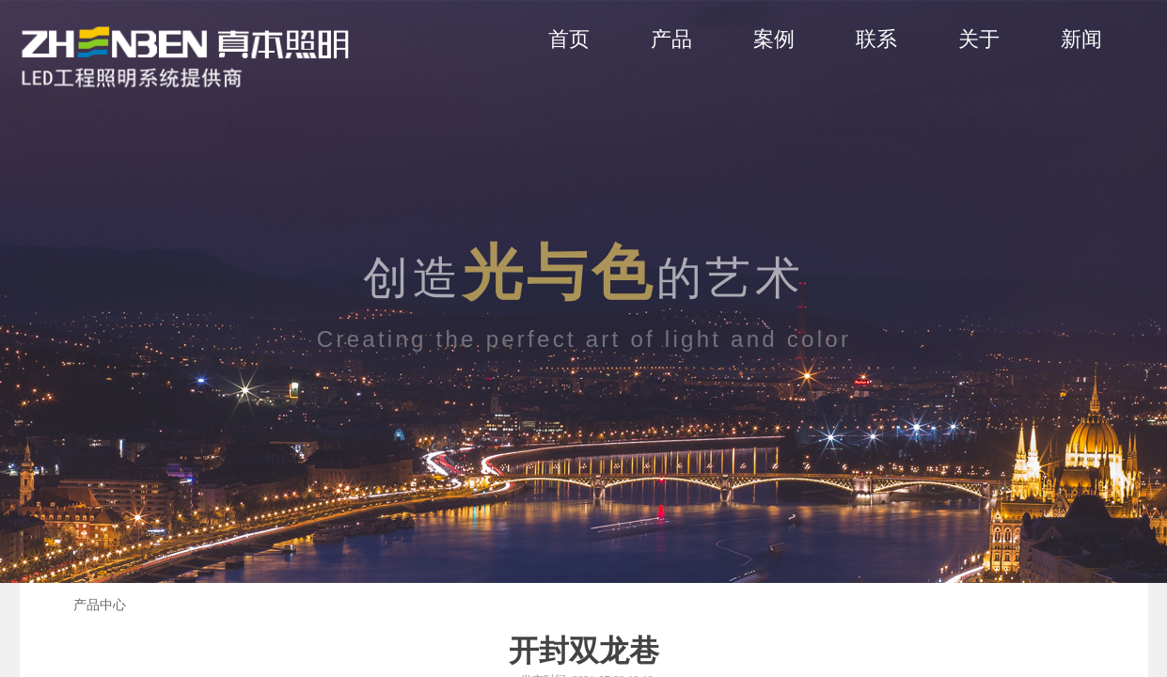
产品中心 (99, 605)
